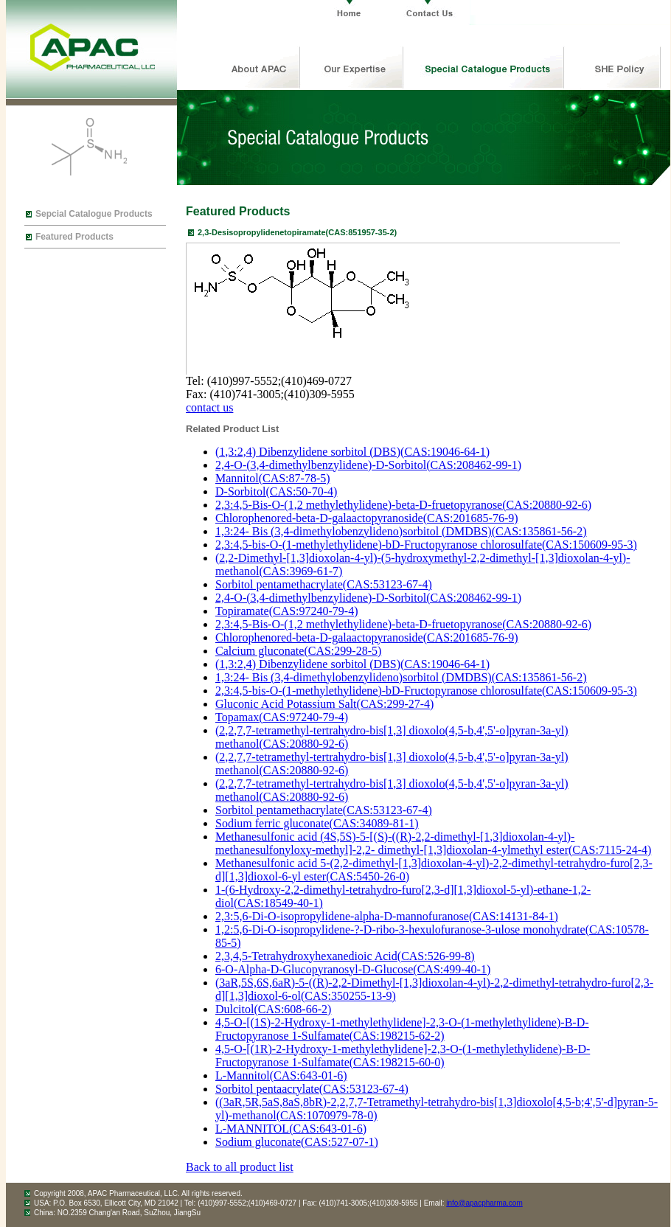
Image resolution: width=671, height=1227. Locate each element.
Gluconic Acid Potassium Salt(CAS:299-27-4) (324, 704)
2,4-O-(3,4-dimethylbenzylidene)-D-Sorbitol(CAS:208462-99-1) (368, 465)
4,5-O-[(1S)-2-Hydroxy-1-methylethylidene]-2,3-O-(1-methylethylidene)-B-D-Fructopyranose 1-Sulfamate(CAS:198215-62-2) (402, 1029)
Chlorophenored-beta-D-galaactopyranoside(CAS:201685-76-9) (366, 518)
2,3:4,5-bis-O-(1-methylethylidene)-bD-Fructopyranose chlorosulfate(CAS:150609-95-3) (426, 544)
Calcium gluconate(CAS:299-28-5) (298, 650)
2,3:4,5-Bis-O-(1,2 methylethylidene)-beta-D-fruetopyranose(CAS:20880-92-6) (403, 504)
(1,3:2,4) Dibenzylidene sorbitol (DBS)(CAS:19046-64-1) (352, 451)
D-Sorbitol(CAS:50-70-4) (276, 491)
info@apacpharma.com (484, 1203)
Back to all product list (239, 1167)
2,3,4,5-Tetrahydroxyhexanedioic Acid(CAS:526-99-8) (345, 956)
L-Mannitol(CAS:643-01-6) (281, 1075)
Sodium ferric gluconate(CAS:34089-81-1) (317, 823)
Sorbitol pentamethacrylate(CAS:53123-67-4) (323, 584)
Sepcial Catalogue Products (94, 214)
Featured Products (74, 237)
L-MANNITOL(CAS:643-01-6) (290, 1128)
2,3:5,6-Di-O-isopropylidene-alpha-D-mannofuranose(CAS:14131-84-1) (386, 916)
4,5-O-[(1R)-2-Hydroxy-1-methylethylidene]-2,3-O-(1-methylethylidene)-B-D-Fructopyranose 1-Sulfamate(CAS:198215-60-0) (402, 1055)
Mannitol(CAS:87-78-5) (272, 478)
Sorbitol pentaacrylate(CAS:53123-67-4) (311, 1088)
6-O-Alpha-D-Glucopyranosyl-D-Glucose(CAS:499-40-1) (352, 969)
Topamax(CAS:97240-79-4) (281, 717)
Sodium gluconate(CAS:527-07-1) (296, 1142)
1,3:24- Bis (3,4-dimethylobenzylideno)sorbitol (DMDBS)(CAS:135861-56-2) (401, 531)
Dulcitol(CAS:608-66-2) (273, 1009)
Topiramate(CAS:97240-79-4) (286, 611)
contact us (209, 407)
